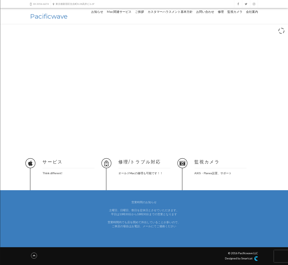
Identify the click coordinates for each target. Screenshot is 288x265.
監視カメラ (234, 12)
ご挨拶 (139, 12)
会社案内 (252, 12)
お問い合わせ (205, 12)
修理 (221, 12)
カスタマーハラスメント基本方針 (170, 12)
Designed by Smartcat (241, 258)
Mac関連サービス (119, 12)
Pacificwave (49, 16)
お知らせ (97, 12)
